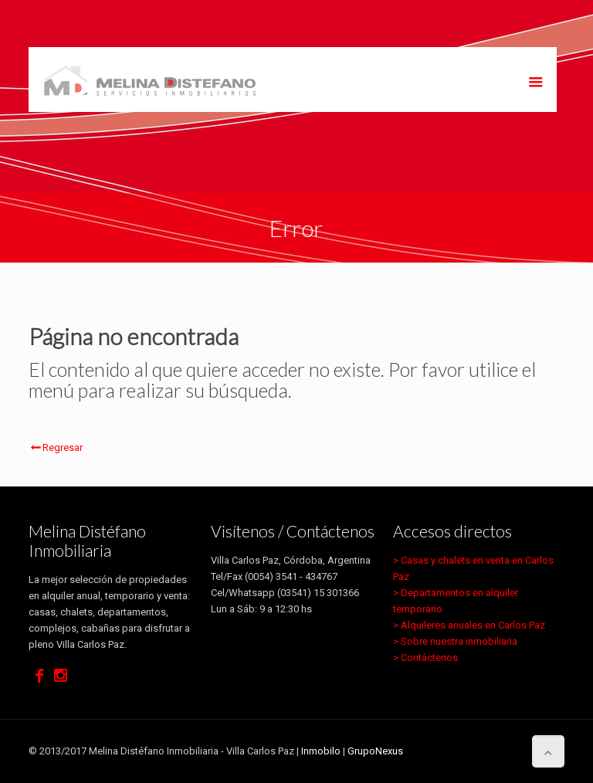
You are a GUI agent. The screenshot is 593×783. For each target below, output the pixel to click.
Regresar (56, 447)
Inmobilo (321, 751)
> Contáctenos (425, 657)
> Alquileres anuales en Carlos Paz (469, 625)
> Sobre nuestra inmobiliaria (455, 641)
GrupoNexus (375, 751)
